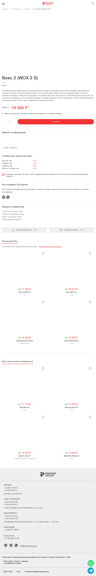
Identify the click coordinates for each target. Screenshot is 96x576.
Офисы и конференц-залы (13, 214)
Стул (71, 293)
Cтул (71, 342)
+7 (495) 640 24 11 (11, 490)
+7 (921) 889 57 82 (11, 518)
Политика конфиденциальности (36, 571)
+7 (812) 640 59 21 (11, 504)
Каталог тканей (71, 230)
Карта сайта (7, 571)
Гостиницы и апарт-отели (12, 211)
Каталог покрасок (24, 230)
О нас (18, 571)
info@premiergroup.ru (28, 546)
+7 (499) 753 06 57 (11, 488)
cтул (24, 293)
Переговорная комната (11, 219)
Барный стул (24, 342)
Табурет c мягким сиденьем (24, 457)
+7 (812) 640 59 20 (11, 502)
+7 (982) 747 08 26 (11, 516)
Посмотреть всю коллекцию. (50, 246)
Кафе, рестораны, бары (12, 217)
